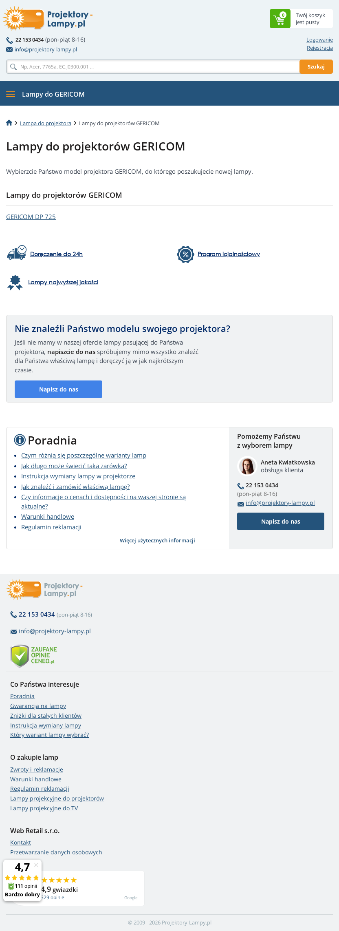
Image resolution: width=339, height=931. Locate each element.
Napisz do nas (58, 389)
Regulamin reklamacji (51, 527)
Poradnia (22, 696)
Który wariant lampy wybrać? (49, 735)
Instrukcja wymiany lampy (45, 725)
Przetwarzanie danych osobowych (56, 852)
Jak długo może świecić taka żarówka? (74, 466)
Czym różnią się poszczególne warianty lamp (83, 455)
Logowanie (319, 39)
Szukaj (316, 66)
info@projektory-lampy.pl (41, 49)
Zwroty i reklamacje (36, 769)
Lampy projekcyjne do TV (44, 808)
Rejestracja (320, 47)
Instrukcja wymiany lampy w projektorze (78, 476)
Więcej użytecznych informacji (157, 540)
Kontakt (20, 842)
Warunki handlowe (47, 516)
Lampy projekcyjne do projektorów (57, 798)
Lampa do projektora (45, 123)
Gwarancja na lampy (38, 706)
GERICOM (31, 216)
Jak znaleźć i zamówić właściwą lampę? (75, 486)
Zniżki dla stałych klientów (45, 715)
